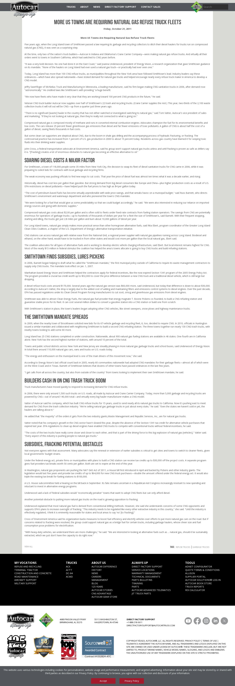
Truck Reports (194, 586)
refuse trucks (178, 54)
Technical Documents (146, 576)
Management (100, 579)
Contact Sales (150, 6)
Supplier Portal (195, 576)
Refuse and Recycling (27, 566)
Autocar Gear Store (104, 596)
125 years (97, 586)
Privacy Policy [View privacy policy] (132, 680)
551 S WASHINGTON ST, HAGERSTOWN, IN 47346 (106, 621)
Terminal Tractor (26, 570)
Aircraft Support (25, 579)
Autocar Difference (104, 566)
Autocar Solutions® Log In (203, 579)
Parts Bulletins (142, 579)
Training (137, 583)
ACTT (69, 570)
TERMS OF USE (210, 640)
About (84, 6)
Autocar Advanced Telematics (151, 590)
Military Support (25, 583)
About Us (99, 563)
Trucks (71, 6)
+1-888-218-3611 (134, 622)
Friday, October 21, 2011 (117, 28)
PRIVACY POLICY (193, 640)
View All (28, 546)
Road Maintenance (26, 576)
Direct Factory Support (120, 6)
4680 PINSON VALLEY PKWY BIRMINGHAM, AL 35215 (73, 621)
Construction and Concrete (32, 573)
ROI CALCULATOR (195, 590)
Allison (190, 573)
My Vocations (25, 563)
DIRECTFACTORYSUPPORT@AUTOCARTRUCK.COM (151, 625)
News (96, 6)
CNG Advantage (101, 593)
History (97, 570)
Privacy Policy (86, 673)
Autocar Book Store (198, 583)
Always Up (140, 563)
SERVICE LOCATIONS (143, 570)
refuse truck (167, 77)
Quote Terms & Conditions (202, 570)
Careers (96, 576)
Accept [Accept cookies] (103, 680)
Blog (95, 583)
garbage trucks (201, 547)
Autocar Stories (102, 590)
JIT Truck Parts (141, 593)
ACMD (69, 576)
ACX (68, 566)
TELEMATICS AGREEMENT (138, 643)
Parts (135, 586)
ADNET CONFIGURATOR (198, 566)
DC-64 (69, 573)
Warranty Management (147, 573)
